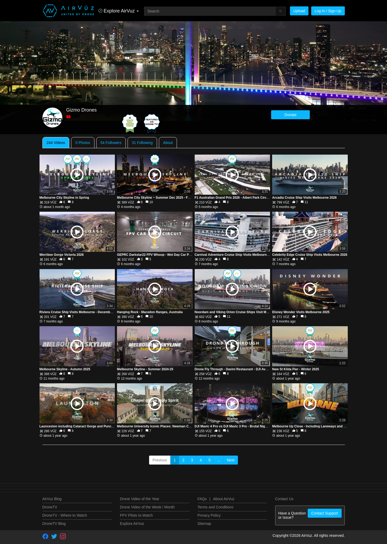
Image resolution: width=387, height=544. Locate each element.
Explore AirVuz (132, 523)
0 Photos (82, 143)
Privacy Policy (209, 515)
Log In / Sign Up (328, 11)
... (218, 460)
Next (230, 460)
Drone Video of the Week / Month (147, 507)
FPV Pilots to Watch (136, 515)
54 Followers (111, 143)
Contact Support (324, 513)
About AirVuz (223, 499)
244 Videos (56, 143)
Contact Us (284, 499)
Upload (299, 11)
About (168, 143)
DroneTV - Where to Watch (64, 515)
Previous (160, 460)
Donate (291, 115)
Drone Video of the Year (139, 499)
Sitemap (204, 523)
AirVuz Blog (52, 499)
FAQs (202, 499)
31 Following (142, 143)
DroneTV (49, 507)
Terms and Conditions (215, 507)
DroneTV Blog (54, 523)
